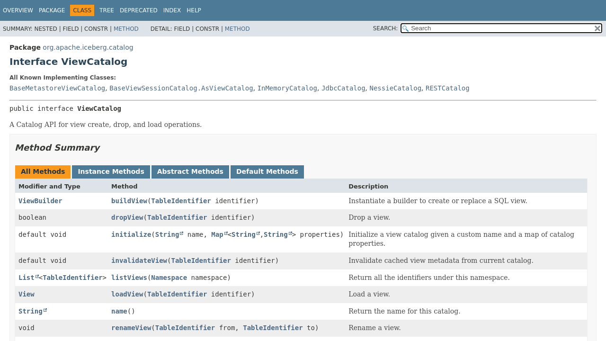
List (26, 277)
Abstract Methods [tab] (190, 171)
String (167, 234)
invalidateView (139, 260)
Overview (18, 10)
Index (172, 10)
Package (52, 10)
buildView (129, 201)
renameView (131, 328)
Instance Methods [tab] (111, 171)
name (119, 311)
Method (126, 29)
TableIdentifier (181, 201)
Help (194, 10)
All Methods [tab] (43, 171)
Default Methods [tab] (267, 171)
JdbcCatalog (343, 88)
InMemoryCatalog (287, 88)
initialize (131, 234)
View (26, 294)
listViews (129, 277)
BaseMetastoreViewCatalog (57, 88)
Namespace (169, 277)
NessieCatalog (396, 88)
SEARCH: (385, 28)
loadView (127, 294)
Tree (106, 10)
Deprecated (139, 10)
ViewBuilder (40, 201)
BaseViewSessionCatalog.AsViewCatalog (181, 88)
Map (217, 234)
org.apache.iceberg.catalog (88, 47)
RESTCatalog (448, 88)
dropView (127, 217)
